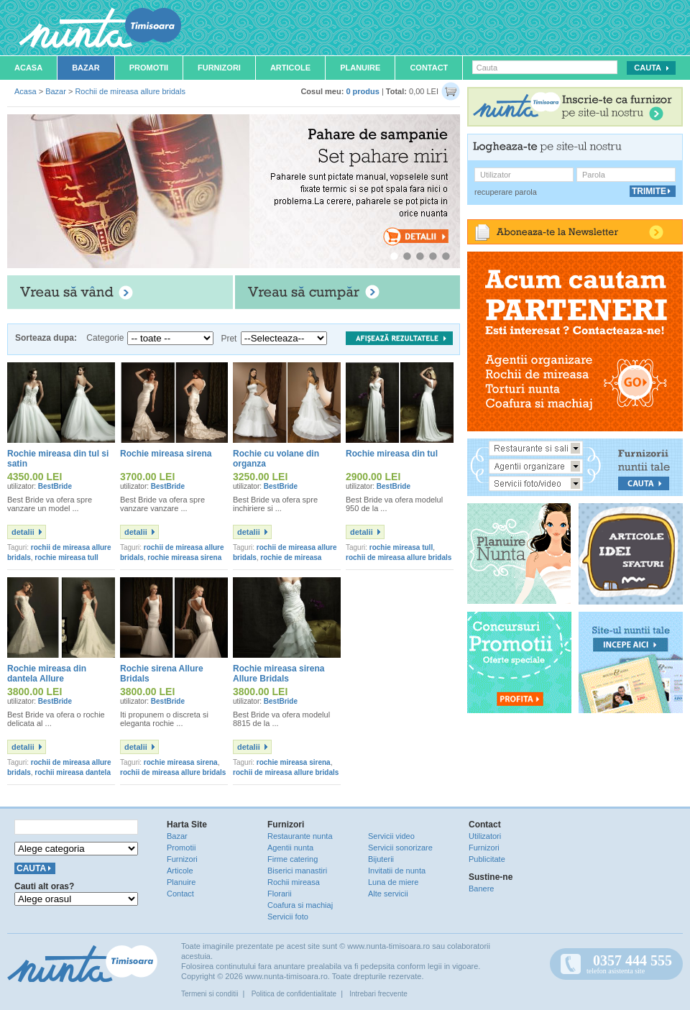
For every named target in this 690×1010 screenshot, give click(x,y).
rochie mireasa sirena (184, 557)
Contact (429, 67)
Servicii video (391, 836)
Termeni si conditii (209, 994)
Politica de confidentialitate (294, 994)
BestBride (55, 486)
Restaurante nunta (300, 836)
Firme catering (292, 859)
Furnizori (219, 67)
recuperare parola (505, 192)
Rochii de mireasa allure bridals (130, 91)
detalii (23, 532)
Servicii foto (287, 916)
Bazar (86, 67)
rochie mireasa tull (66, 557)
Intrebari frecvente (378, 994)
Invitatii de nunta (397, 870)
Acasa (28, 67)
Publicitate (487, 859)
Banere (481, 888)
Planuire (360, 67)
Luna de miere (393, 882)
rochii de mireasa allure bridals (398, 557)
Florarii (279, 893)
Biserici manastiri (297, 870)
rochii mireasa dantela (72, 772)
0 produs (362, 91)
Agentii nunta (290, 847)
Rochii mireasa (293, 882)
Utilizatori (485, 836)
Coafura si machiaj (300, 905)
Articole (290, 67)
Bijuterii (381, 859)
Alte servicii (388, 893)
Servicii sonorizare (400, 847)
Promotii (148, 67)
